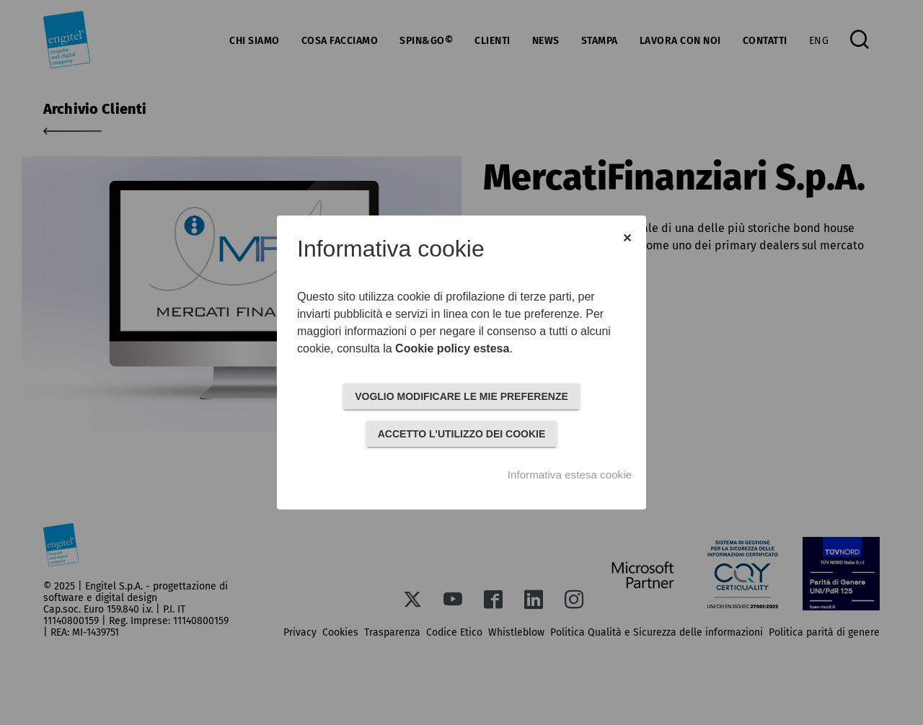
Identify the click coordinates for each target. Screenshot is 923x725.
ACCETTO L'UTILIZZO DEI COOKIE (462, 434)
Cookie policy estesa (452, 348)
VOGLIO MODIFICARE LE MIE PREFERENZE (461, 396)
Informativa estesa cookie (570, 474)
